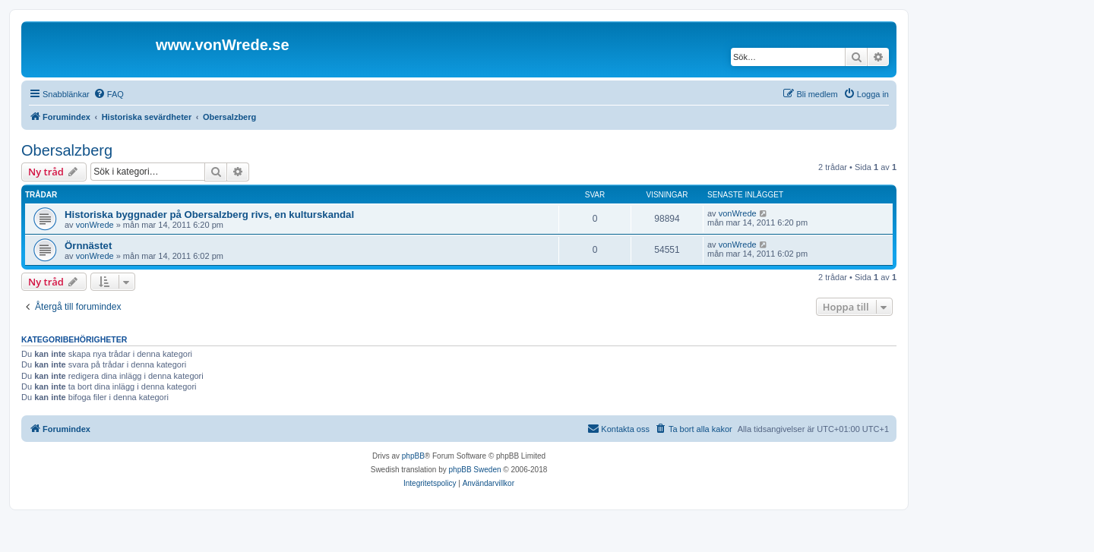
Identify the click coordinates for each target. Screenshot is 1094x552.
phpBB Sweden (475, 469)
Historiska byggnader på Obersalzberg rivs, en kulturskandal (209, 214)
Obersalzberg (66, 150)
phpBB (413, 456)
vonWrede (95, 224)
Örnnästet (88, 245)
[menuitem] (108, 94)
